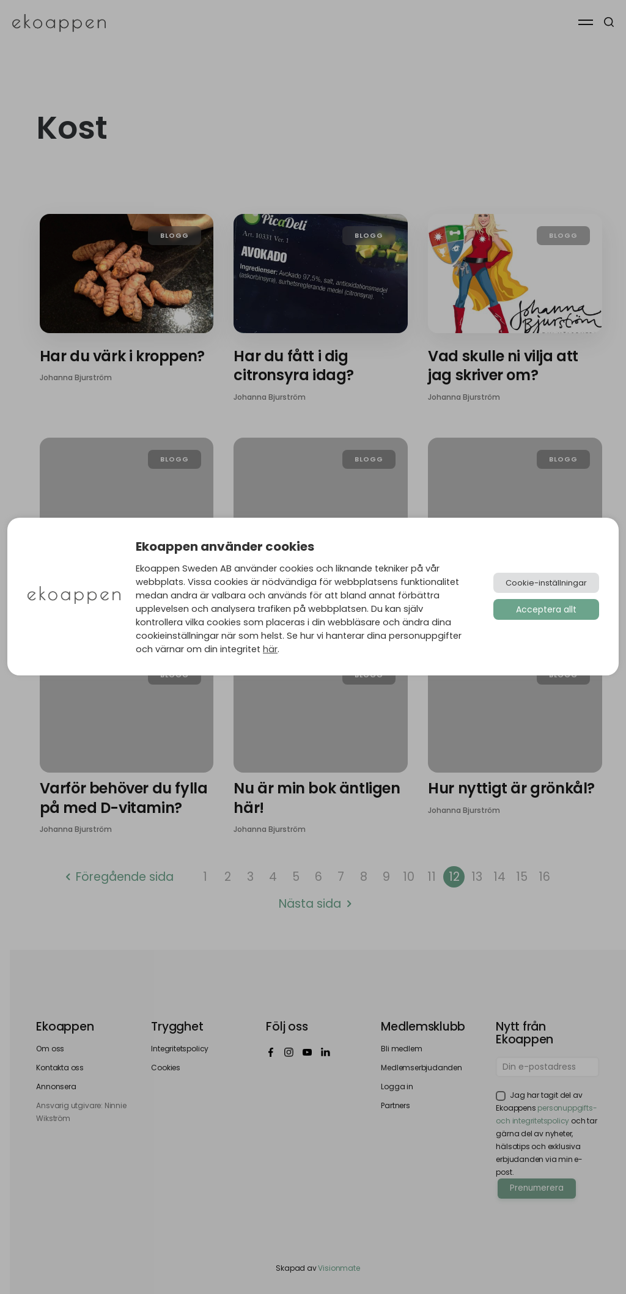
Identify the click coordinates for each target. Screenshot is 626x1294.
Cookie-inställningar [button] (546, 583)
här (270, 649)
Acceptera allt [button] (546, 609)
